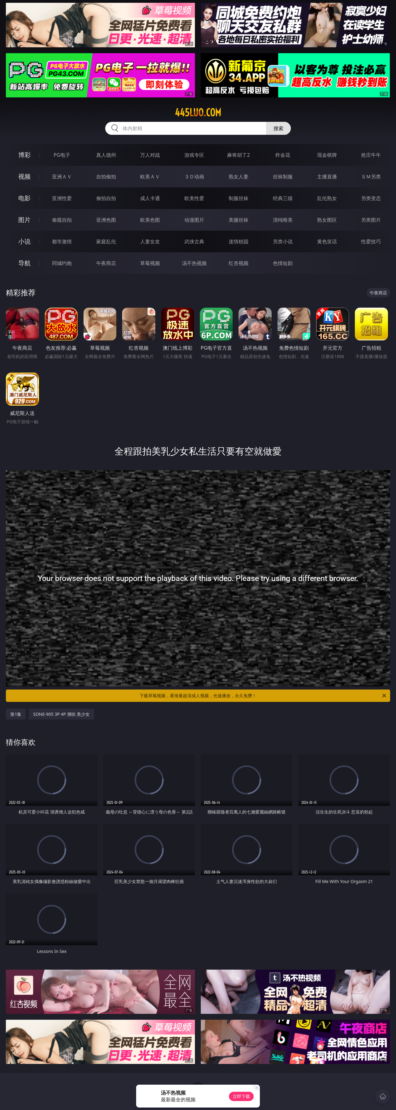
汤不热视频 (194, 263)
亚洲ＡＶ (62, 176)
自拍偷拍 (106, 176)
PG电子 (62, 155)
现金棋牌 (327, 155)
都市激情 (62, 241)
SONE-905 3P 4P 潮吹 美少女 (61, 714)
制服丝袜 (238, 198)
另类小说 (283, 241)
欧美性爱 (194, 198)
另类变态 (371, 198)
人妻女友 (150, 241)
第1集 (15, 714)
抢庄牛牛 (371, 155)
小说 (24, 241)
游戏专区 (194, 155)
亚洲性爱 (62, 198)
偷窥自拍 (62, 219)
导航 (24, 263)
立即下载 (241, 1096)
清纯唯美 (283, 219)
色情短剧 (283, 263)
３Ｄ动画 (194, 176)
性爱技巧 (371, 241)
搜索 (278, 128)
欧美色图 (150, 219)
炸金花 (282, 155)
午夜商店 (106, 263)
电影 (24, 198)
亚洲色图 (106, 219)
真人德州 (106, 155)
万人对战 (150, 155)
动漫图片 (194, 219)
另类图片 (371, 219)
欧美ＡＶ (150, 176)
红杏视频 (238, 263)
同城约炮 (62, 263)
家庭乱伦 (106, 241)
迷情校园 (238, 241)
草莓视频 (150, 263)
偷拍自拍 (106, 198)
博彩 (24, 155)
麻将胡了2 (238, 155)
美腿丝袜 (238, 219)
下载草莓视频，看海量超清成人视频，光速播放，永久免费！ (263, 695)
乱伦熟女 (327, 198)
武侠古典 (194, 241)
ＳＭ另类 (371, 176)
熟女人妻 (238, 176)
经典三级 (283, 198)
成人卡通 (150, 198)
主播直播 (327, 176)
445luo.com (198, 112)
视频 (24, 176)
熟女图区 (327, 219)
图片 (24, 220)
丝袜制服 (283, 176)
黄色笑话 (327, 241)
